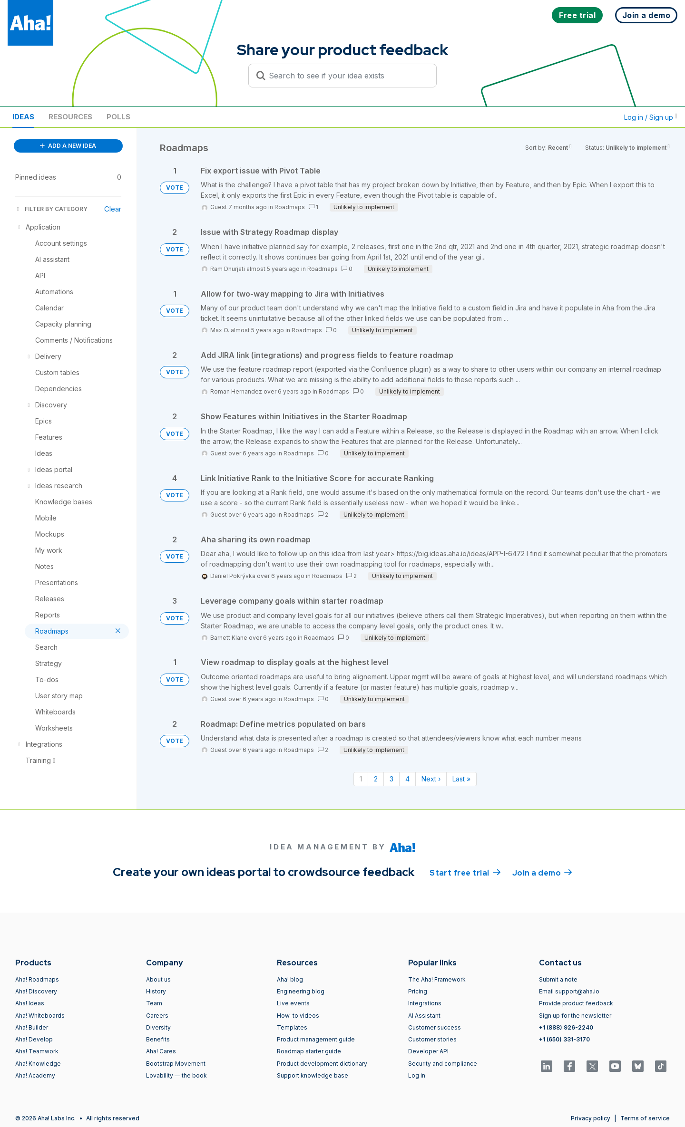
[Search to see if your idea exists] (347, 75)
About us (158, 979)
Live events (293, 1003)
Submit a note (558, 979)
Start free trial (465, 872)
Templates (292, 1027)
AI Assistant (424, 1015)
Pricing (417, 991)
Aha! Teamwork (37, 1051)
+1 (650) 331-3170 (564, 1039)
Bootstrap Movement (176, 1063)
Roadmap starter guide (309, 1051)
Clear (112, 208)
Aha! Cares (161, 1051)
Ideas (23, 116)
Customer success (434, 1027)
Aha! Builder (31, 1027)
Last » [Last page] (461, 779)
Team (154, 1003)
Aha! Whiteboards (40, 1015)
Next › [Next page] (430, 779)
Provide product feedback (576, 1003)
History (156, 991)
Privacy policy (590, 1118)
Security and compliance (442, 1063)
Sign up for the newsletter (575, 1015)
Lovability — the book (176, 1075)
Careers (157, 1015)
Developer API (428, 1051)
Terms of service (645, 1118)
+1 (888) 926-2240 (566, 1027)
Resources (70, 116)
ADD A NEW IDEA (68, 145)
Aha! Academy (35, 1075)
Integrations (424, 1003)
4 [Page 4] (407, 779)
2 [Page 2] (376, 779)
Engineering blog (300, 991)
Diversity (158, 1027)
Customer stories (432, 1039)
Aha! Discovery (36, 991)
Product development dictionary (322, 1063)
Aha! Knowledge (38, 1063)
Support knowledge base (312, 1075)
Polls (118, 116)
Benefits (158, 1039)
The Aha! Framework (437, 979)
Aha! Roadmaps (37, 979)
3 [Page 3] (391, 779)
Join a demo (542, 872)
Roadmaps (289, 207)
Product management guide (316, 1039)
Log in (416, 1075)
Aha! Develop (34, 1039)
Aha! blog (290, 979)
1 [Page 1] (361, 779)
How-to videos (298, 1015)
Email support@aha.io (569, 991)
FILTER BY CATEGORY (51, 208)
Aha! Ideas (29, 1003)
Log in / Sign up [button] (650, 117)
